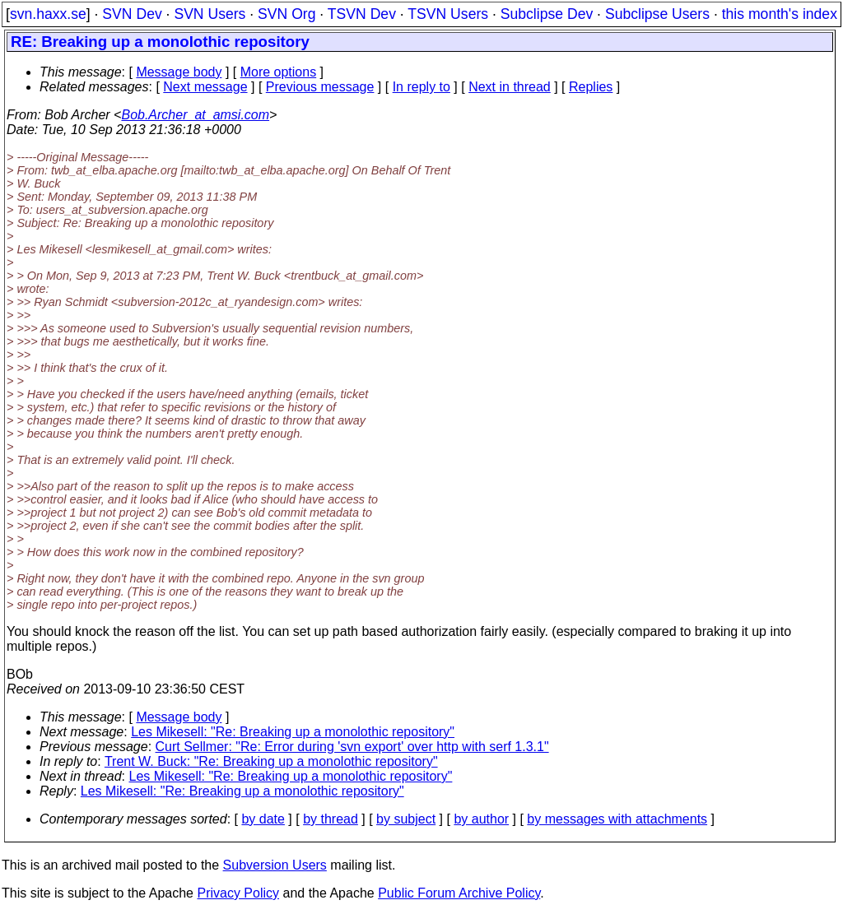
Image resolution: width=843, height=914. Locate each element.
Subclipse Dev (547, 14)
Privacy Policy (238, 893)
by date (262, 819)
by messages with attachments (617, 819)
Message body (178, 72)
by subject (405, 819)
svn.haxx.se (48, 14)
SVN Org (286, 14)
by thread (330, 819)
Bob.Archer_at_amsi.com (195, 115)
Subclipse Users (657, 14)
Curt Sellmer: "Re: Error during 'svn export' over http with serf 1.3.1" (352, 747)
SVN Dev (131, 14)
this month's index (779, 14)
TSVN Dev (362, 14)
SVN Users (209, 14)
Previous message (320, 87)
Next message (205, 87)
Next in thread (509, 87)
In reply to (421, 87)
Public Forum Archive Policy (459, 893)
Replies (590, 87)
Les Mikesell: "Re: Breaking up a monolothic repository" (292, 732)
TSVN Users (448, 14)
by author (481, 819)
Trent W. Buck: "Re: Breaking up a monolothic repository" (271, 761)
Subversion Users (275, 865)
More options (278, 72)
